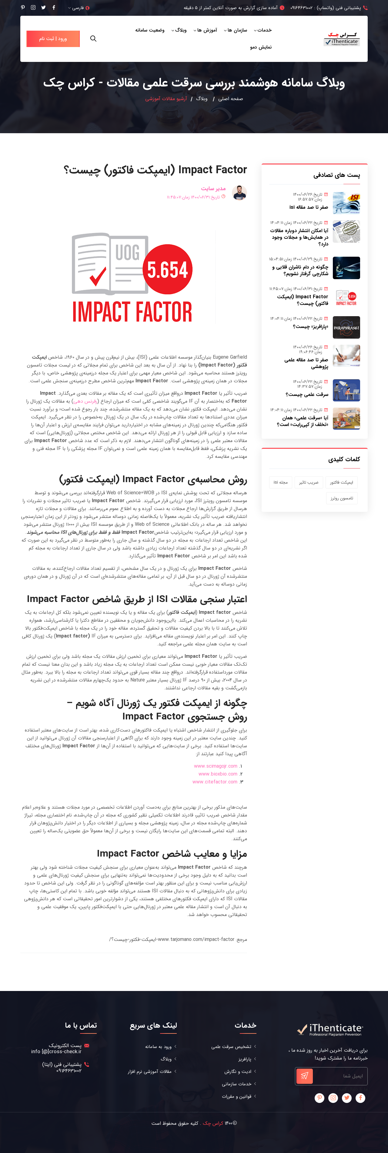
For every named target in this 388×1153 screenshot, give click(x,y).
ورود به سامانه (158, 1047)
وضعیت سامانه (150, 30)
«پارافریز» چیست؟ (310, 326)
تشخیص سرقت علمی (231, 1047)
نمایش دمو (261, 47)
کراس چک (213, 1123)
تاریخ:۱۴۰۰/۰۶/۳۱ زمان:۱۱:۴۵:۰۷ (196, 197)
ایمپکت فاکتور (341, 482)
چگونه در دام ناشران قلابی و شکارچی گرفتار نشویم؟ (300, 270)
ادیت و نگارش (237, 1072)
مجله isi (281, 482)
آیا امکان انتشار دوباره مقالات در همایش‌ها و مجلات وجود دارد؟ (299, 237)
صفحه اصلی (230, 99)
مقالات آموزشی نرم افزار (150, 1072)
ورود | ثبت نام (53, 38)
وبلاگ (181, 30)
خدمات (265, 30)
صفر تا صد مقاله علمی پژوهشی (306, 363)
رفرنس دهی (85, 401)
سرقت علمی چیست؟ (307, 394)
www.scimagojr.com (215, 766)
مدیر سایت (213, 188)
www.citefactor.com (214, 782)
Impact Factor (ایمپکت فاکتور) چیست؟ (302, 300)
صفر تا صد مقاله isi (308, 207)
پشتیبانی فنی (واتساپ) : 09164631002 (325, 8)
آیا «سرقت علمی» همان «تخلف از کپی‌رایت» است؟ (302, 421)
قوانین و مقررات (236, 1097)
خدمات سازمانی (236, 1084)
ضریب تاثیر (309, 482)
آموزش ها (207, 30)
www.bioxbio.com (218, 774)
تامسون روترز (342, 498)
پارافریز (245, 1059)
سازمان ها (237, 30)
